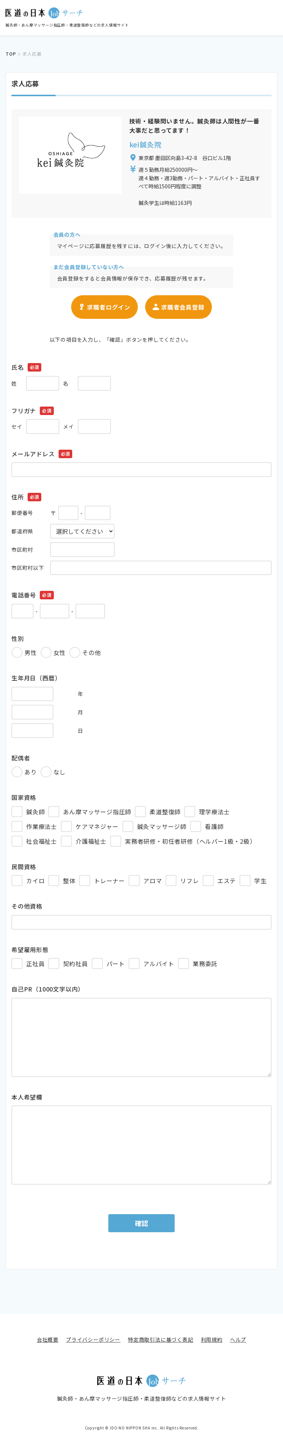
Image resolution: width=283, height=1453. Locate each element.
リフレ (189, 880)
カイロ (35, 880)
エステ (226, 880)
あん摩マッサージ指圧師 (97, 811)
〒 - (61, 513)
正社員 (35, 963)
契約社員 (75, 963)
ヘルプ (238, 1339)
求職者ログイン (104, 307)
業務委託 (205, 963)
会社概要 (48, 1339)
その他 (91, 652)
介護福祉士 (91, 841)
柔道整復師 (165, 811)
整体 (69, 880)
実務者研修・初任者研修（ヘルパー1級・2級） (190, 841)
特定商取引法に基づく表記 (160, 1339)
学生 (260, 880)
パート (115, 963)
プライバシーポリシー (93, 1339)
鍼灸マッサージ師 (161, 826)
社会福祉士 (41, 841)
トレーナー (109, 880)
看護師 (214, 826)
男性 (30, 652)
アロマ (152, 880)
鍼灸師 (35, 811)
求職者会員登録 (179, 307)
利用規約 (212, 1339)
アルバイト (158, 963)
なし (59, 771)
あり (30, 771)
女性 (59, 652)
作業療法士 (41, 826)
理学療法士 (214, 811)
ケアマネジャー (97, 826)
